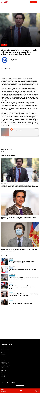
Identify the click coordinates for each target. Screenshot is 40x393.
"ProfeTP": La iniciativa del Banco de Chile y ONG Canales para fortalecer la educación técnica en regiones (23, 302)
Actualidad (4, 44)
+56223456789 (3, 360)
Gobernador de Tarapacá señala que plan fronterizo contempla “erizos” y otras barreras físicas (21, 262)
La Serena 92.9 (3, 378)
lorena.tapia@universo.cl (5, 362)
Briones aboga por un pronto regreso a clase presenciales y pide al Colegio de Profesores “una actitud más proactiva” (18, 218)
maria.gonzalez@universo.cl (5, 363)
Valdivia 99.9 (3, 375)
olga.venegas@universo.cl (5, 364)
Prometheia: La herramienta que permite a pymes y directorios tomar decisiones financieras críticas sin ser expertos (22, 287)
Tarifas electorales (4, 354)
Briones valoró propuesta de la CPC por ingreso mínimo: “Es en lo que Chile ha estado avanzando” (19, 250)
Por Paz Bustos (12, 59)
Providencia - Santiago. (5, 367)
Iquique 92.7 (3, 372)
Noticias (11, 284)
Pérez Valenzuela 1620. (5, 366)
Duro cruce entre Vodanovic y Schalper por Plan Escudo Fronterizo (23, 270)
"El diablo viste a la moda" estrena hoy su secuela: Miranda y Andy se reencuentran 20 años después (23, 294)
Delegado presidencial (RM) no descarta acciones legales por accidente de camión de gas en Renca (24, 278)
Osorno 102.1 (3, 376)
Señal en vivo (33, 2)
